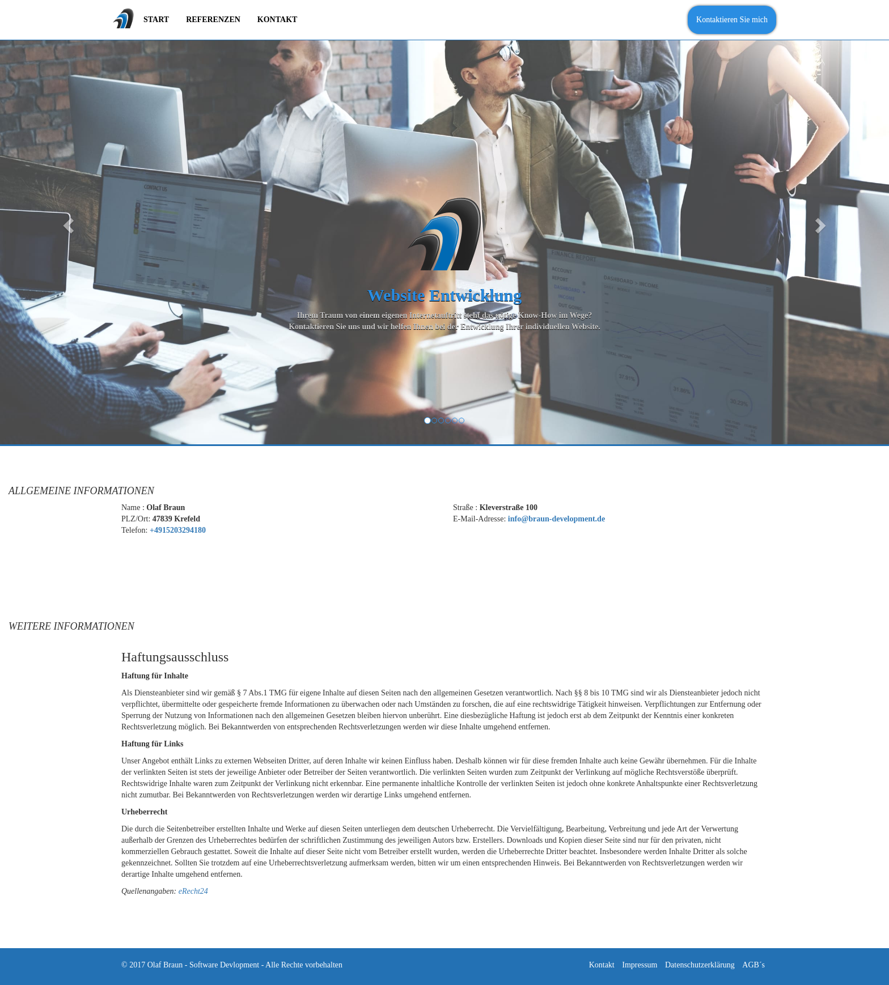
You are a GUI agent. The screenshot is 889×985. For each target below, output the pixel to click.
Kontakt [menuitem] (277, 19)
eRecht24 (193, 891)
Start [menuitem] (156, 19)
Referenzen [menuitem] (213, 19)
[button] (66, 222)
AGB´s (753, 965)
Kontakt (602, 965)
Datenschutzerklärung (700, 965)
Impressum (639, 965)
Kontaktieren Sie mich (732, 19)
